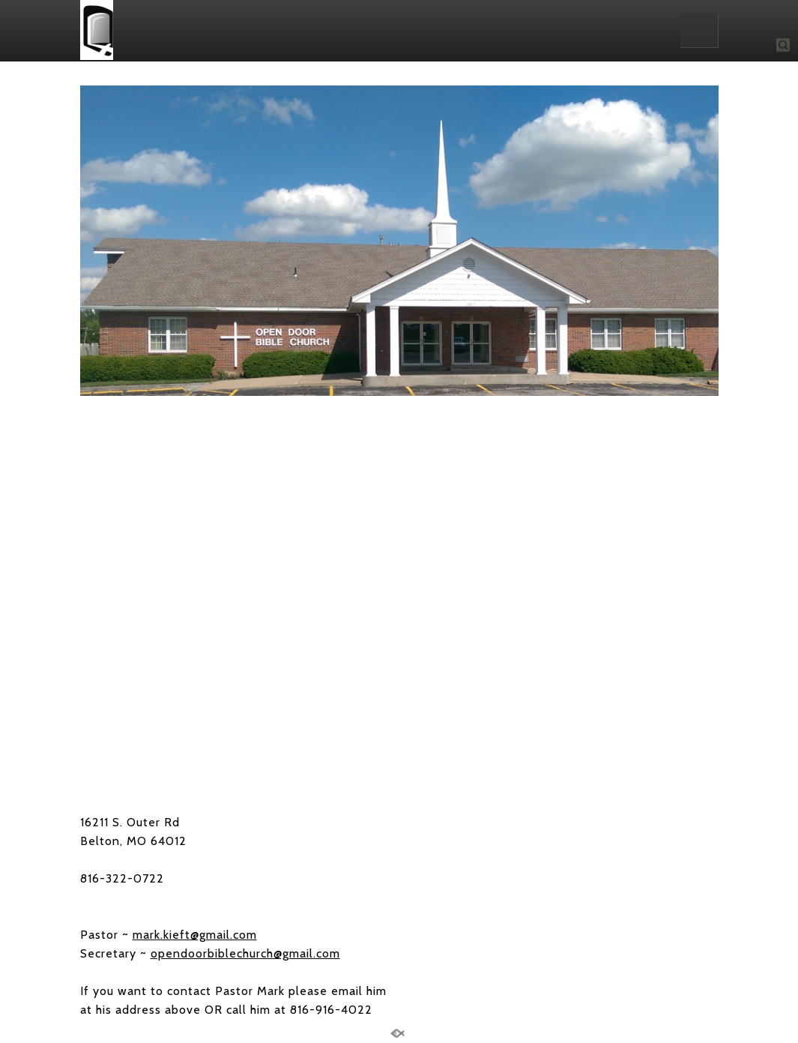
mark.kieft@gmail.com (195, 935)
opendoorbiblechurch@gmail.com (245, 953)
